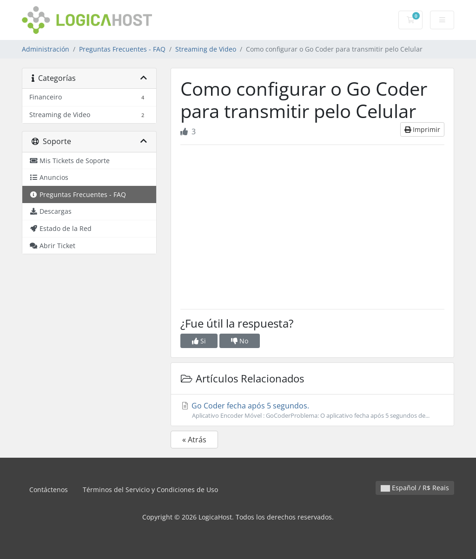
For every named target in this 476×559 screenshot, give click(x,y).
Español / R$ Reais (415, 487)
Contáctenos (48, 489)
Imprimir (422, 129)
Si (199, 340)
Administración (45, 49)
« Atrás (194, 439)
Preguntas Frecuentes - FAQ (122, 49)
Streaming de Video (205, 49)
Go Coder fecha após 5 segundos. (312, 410)
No (239, 340)
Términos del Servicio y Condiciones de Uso (150, 489)
